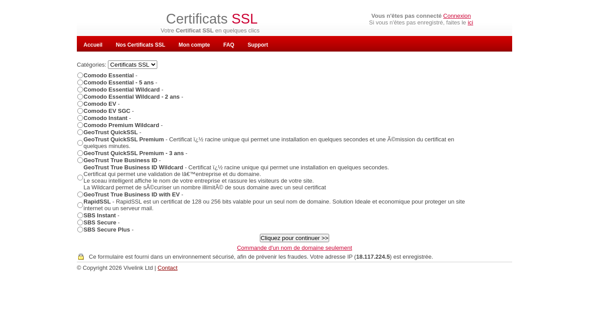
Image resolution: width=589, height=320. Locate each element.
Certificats (212, 19)
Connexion (457, 15)
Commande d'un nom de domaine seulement (294, 247)
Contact (168, 267)
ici (470, 22)
